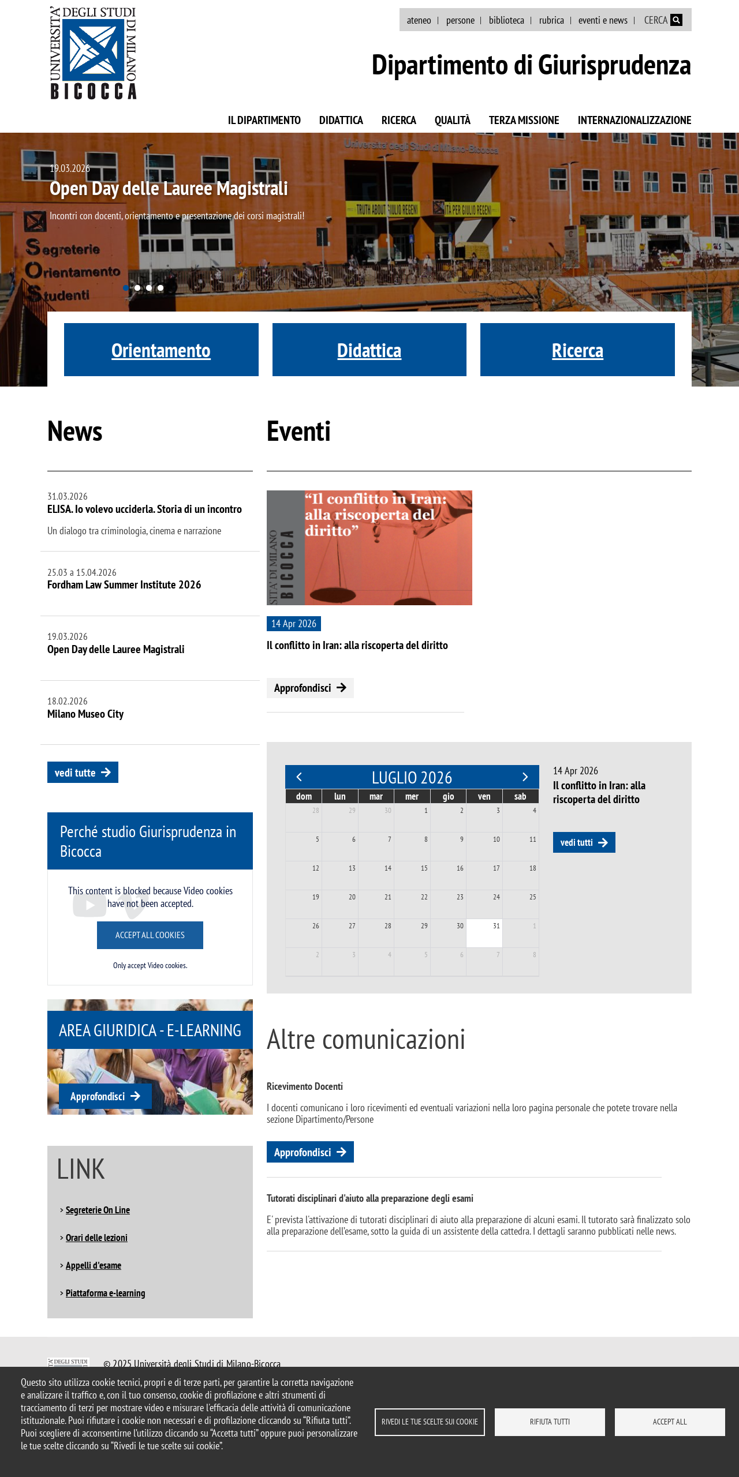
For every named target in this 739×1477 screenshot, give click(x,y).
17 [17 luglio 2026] (496, 868)
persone (460, 20)
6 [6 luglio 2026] (354, 839)
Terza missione (524, 120)
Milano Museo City (85, 713)
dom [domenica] (304, 796)
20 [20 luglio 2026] (352, 897)
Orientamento (161, 349)
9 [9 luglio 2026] (462, 839)
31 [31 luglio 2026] (496, 926)
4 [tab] (160, 288)
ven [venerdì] (484, 796)
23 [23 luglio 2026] (460, 897)
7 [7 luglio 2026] (389, 839)
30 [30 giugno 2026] (388, 810)
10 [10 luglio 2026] (496, 839)
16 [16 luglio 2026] (460, 868)
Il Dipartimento (264, 120)
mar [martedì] (376, 796)
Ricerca (399, 120)
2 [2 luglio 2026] (462, 810)
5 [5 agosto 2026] (426, 954)
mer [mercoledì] (412, 796)
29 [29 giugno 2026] (352, 810)
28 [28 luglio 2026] (388, 926)
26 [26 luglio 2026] (315, 926)
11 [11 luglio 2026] (532, 839)
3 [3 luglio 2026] (498, 810)
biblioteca (506, 20)
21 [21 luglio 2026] (388, 897)
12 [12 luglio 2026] (315, 868)
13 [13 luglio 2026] (352, 868)
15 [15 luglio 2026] (424, 868)
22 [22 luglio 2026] (424, 897)
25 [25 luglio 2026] (532, 897)
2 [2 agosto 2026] (317, 954)
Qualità (453, 120)
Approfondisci (97, 1096)
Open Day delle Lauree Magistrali (169, 187)
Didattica (341, 120)
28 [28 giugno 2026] (315, 810)
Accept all (670, 1421)
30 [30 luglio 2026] (460, 926)
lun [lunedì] (340, 796)
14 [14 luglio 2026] (388, 868)
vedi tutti (577, 842)
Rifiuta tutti (550, 1421)
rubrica (551, 20)
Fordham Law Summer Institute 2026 (124, 584)
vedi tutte (75, 772)
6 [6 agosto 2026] (462, 954)
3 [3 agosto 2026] (354, 954)
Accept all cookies (150, 934)
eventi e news (603, 20)
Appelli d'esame (93, 1265)
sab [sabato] (520, 796)
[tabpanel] (369, 260)
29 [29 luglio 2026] (424, 926)
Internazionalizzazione (635, 120)
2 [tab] (137, 288)
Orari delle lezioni (97, 1237)
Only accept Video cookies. (150, 965)
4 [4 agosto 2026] (389, 954)
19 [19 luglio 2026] (315, 897)
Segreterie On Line (98, 1210)
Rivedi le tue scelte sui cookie (430, 1421)
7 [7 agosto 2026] (498, 954)
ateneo (419, 20)
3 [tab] (149, 288)
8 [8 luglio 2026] (426, 839)
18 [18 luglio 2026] (532, 868)
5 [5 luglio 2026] (317, 839)
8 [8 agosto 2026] (534, 954)
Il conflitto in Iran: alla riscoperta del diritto (357, 645)
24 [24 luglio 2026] (496, 897)
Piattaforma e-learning (105, 1293)
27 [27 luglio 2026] (352, 926)
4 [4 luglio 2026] (534, 810)
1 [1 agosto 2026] (534, 926)
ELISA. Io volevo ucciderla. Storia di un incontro (144, 508)
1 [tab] (126, 288)
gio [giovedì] (448, 796)
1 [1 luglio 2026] (426, 810)
